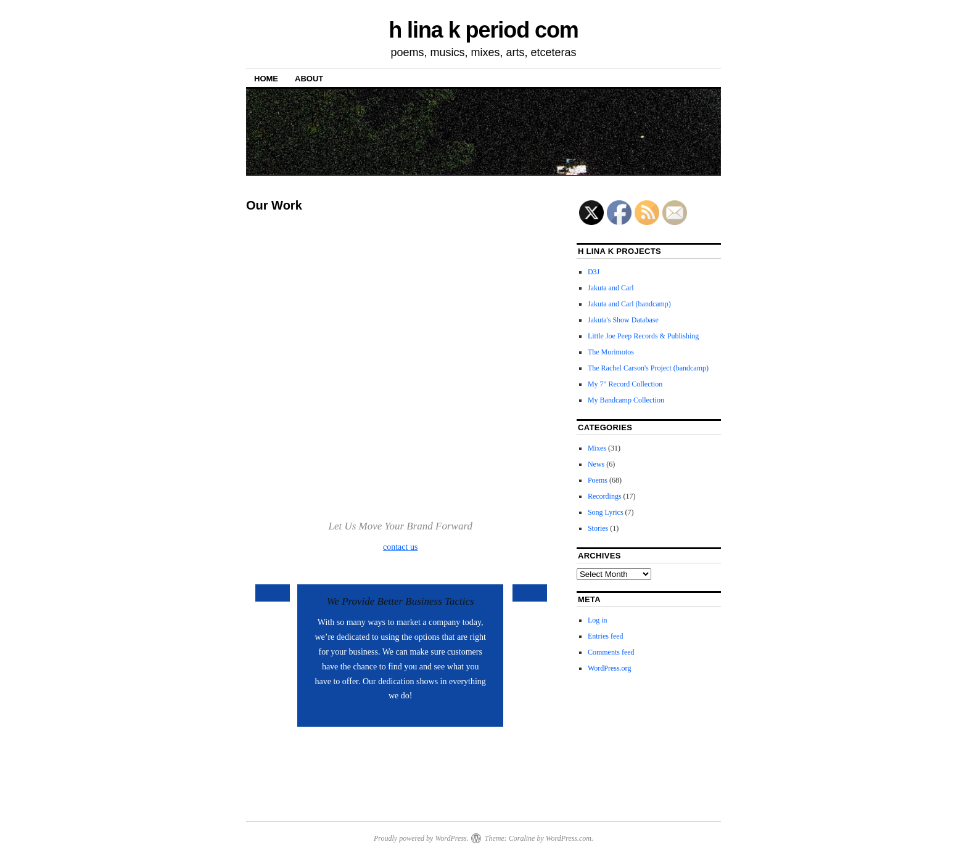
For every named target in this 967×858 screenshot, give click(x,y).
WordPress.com (568, 838)
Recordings (605, 496)
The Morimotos (611, 352)
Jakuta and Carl (611, 288)
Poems (597, 480)
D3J (593, 272)
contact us (400, 547)
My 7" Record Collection (625, 384)
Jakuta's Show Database (623, 320)
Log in (597, 620)
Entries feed (605, 636)
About (309, 78)
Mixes (597, 448)
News (596, 464)
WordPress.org (609, 668)
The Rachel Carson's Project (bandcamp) (648, 368)
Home (266, 78)
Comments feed (611, 652)
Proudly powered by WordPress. (421, 838)
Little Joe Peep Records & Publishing (643, 336)
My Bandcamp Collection (626, 400)
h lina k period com (483, 30)
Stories (598, 528)
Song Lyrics (605, 512)
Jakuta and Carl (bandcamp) (629, 304)
